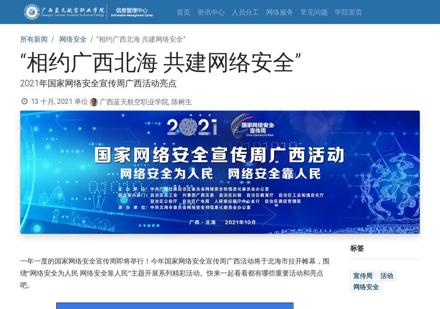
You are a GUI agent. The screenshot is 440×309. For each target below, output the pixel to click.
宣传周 (363, 276)
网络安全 (73, 39)
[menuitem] (183, 12)
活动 (386, 276)
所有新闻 (34, 39)
